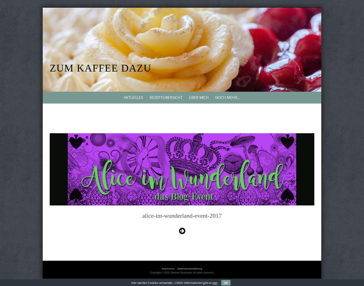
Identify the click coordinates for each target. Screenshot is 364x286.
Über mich (199, 97)
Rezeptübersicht (166, 97)
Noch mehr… (227, 97)
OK (226, 283)
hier (215, 283)
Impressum (168, 268)
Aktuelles (133, 97)
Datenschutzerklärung (189, 268)
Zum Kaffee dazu (100, 68)
